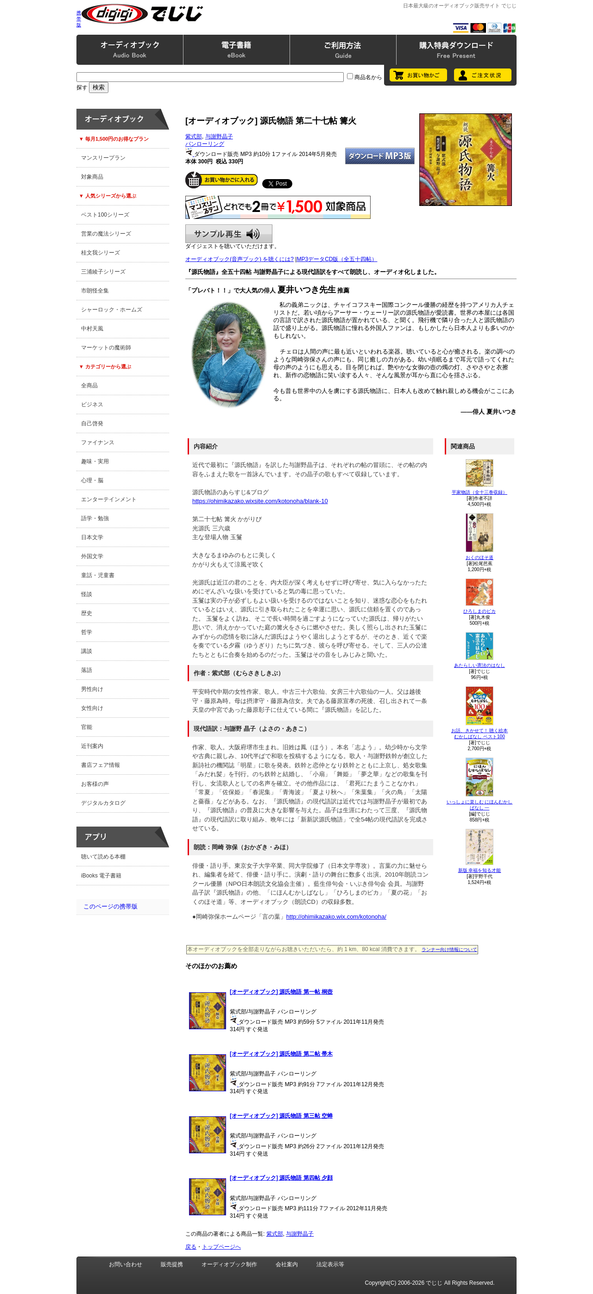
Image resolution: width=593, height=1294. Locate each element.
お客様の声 (95, 784)
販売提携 (172, 1264)
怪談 (86, 594)
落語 (86, 670)
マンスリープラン (103, 158)
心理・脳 (92, 480)
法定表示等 (330, 1264)
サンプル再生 (228, 233)
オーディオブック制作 (229, 1264)
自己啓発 (92, 423)
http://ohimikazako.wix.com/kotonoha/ (336, 916)
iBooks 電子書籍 (101, 875)
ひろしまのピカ (479, 611)
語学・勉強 (95, 518)
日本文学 (92, 537)
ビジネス (92, 404)
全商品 (89, 385)
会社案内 (287, 1264)
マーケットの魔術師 (106, 347)
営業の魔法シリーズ (106, 233)
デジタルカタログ (103, 803)
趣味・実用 (95, 461)
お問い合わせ (125, 1264)
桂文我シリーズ (100, 252)
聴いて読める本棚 (103, 856)
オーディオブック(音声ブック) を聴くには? (239, 259)
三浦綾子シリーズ (103, 271)
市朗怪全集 (95, 290)
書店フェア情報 (100, 765)
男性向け (92, 689)
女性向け (92, 708)
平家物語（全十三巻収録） (479, 492)
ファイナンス (97, 442)
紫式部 (193, 136)
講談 (86, 651)
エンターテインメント (109, 499)
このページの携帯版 (110, 906)
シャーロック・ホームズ (111, 309)
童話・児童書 (97, 575)
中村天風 (92, 328)
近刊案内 (92, 746)
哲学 (86, 632)
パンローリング (204, 144)
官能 (86, 727)
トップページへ (221, 1247)
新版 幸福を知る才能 (479, 870)
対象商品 (92, 177)
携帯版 (78, 18)
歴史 (86, 613)
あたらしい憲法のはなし (479, 665)
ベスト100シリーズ (105, 215)
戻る (190, 1247)
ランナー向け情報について (449, 949)
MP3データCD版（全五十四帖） (336, 259)
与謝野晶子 (219, 136)
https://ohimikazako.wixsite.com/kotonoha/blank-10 (260, 501)
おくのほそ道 (479, 557)
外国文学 (92, 556)
